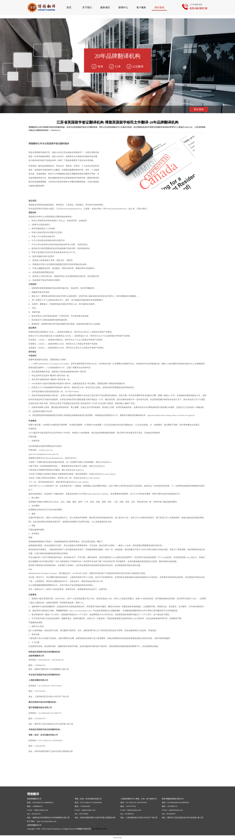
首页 (69, 7)
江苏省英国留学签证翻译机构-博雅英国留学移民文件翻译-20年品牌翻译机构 (117, 122)
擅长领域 (159, 7)
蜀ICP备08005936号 (99, 829)
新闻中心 (123, 7)
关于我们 (87, 7)
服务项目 (105, 7)
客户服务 (141, 7)
